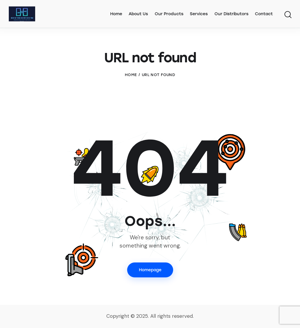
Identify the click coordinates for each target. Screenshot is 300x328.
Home (131, 75)
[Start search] (287, 15)
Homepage (150, 269)
